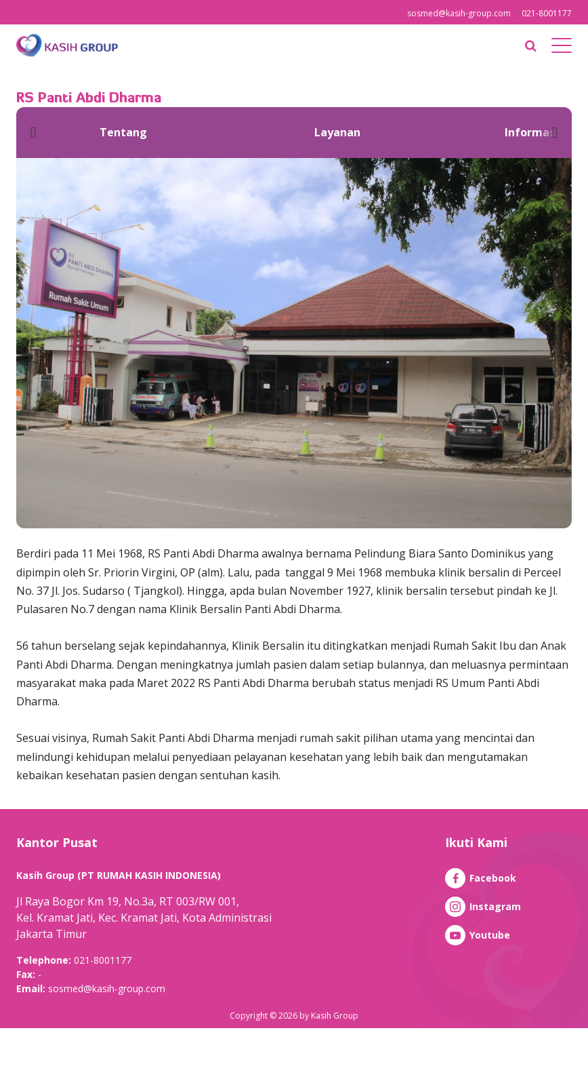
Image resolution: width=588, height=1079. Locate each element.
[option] (123, 132)
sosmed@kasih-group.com (459, 13)
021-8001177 (547, 13)
